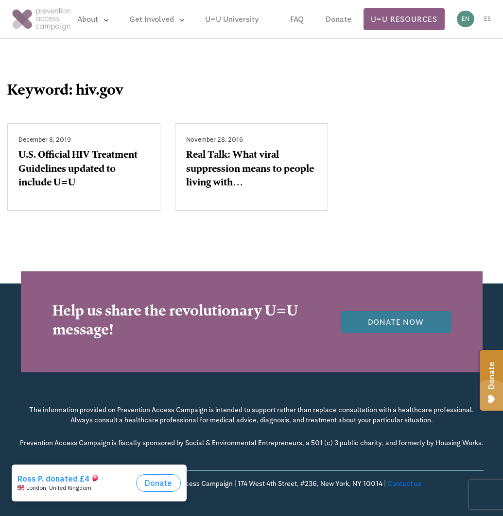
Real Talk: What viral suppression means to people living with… (250, 170)
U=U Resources (404, 19)
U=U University (232, 19)
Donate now (396, 322)
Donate (338, 19)
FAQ (297, 19)
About (87, 19)
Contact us (404, 483)
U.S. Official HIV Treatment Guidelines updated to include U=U (78, 170)
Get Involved (151, 19)
